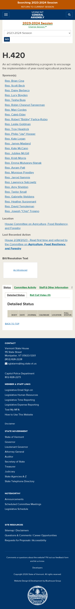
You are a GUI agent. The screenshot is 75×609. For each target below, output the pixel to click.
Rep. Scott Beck (15, 86)
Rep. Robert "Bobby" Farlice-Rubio (26, 119)
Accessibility (39, 540)
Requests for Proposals (17, 540)
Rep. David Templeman (19, 206)
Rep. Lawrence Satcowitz (20, 182)
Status (7, 287)
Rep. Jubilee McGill (17, 153)
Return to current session (37, 6)
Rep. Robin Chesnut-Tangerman (25, 105)
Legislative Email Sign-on (19, 390)
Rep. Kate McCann (16, 148)
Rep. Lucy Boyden (16, 95)
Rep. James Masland (18, 143)
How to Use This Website (19, 414)
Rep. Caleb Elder (15, 114)
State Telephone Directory (19, 481)
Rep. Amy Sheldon (16, 187)
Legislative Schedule (16, 509)
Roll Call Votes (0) (40, 295)
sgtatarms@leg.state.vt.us (20, 363)
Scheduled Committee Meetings (23, 504)
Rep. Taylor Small (16, 192)
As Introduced (20, 270)
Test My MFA (12, 409)
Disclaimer (10, 423)
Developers (37, 567)
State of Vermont (14, 437)
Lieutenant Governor (16, 447)
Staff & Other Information (53, 287)
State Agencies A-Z (15, 476)
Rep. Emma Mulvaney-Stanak (23, 163)
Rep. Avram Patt (15, 168)
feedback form (62, 557)
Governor (10, 442)
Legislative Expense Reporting (22, 404)
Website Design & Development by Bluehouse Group (37, 581)
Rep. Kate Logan (15, 139)
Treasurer (10, 466)
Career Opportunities (45, 535)
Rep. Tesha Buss (15, 100)
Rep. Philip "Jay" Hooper (20, 134)
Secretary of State (15, 461)
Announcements (14, 499)
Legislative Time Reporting (20, 400)
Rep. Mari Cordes (15, 110)
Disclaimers (22, 530)
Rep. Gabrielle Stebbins (19, 197)
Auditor (9, 456)
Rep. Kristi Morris (15, 158)
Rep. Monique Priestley (19, 172)
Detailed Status (16, 295)
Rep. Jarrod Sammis (17, 177)
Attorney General (14, 451)
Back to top (12, 323)
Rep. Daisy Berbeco (17, 90)
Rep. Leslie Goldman (18, 124)
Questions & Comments (18, 535)
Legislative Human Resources (21, 395)
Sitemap (9, 530)
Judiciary (10, 471)
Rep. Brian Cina (14, 81)
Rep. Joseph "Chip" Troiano (22, 211)
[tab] (7, 287)
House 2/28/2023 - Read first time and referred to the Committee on (36, 244)
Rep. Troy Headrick (17, 129)
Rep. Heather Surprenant (20, 201)
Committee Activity (25, 287)
